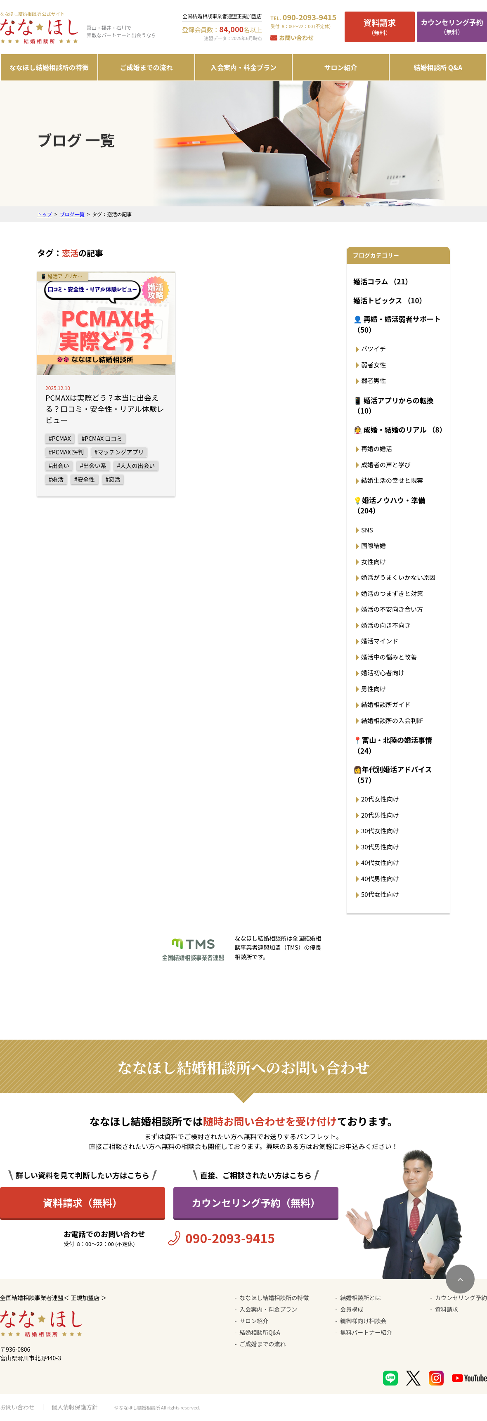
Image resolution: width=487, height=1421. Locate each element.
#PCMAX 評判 (66, 452)
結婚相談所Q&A (259, 1332)
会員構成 (351, 1309)
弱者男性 (373, 380)
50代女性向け (380, 894)
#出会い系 (93, 465)
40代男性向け (380, 878)
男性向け (373, 688)
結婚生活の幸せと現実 (392, 480)
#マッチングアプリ (119, 452)
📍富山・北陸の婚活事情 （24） (392, 745)
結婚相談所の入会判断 (392, 720)
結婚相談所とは (360, 1297)
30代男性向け (380, 846)
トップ (44, 214)
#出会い (59, 465)
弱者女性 (373, 364)
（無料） (380, 27)
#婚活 (56, 479)
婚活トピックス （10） (389, 300)
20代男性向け (380, 815)
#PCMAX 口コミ (102, 438)
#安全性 (84, 479)
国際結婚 (373, 545)
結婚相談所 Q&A (438, 67)
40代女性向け (380, 862)
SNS (367, 529)
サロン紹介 (340, 67)
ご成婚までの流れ (146, 67)
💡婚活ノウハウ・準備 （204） (389, 505)
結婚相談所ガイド (386, 704)
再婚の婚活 (376, 448)
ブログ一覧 (72, 214)
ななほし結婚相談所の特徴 (49, 67)
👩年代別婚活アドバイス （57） (392, 774)
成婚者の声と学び (386, 464)
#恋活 (113, 479)
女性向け (373, 561)
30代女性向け (380, 830)
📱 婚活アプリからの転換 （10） (393, 405)
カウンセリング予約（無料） (255, 1202)
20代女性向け (380, 798)
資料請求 (446, 1309)
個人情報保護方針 (75, 1407)
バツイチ (373, 348)
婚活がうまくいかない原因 (398, 577)
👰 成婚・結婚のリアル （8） (399, 429)
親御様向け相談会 (363, 1321)
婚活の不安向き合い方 (392, 609)
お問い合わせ (296, 37)
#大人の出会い (136, 465)
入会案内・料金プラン (243, 67)
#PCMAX (60, 438)
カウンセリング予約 (461, 1297)
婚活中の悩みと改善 (389, 657)
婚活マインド (379, 640)
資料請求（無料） (82, 1202)
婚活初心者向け (382, 672)
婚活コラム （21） (382, 281)
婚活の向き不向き (386, 625)
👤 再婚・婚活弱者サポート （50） (397, 324)
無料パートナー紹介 (366, 1332)
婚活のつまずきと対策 (392, 593)
